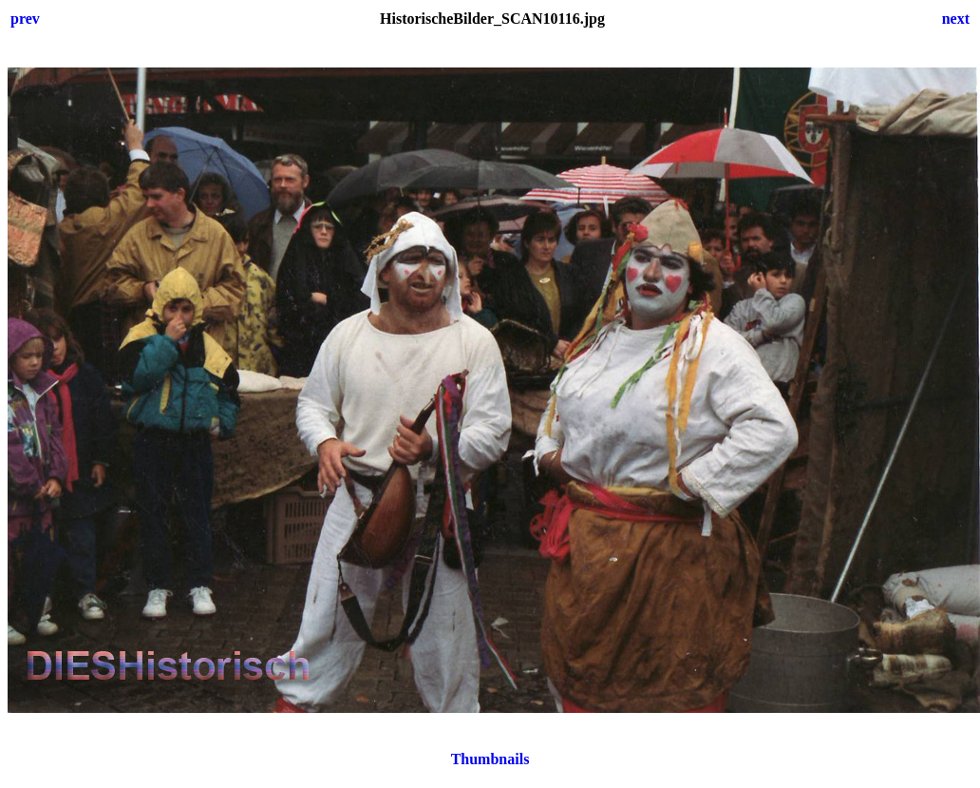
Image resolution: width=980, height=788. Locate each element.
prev (25, 18)
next (956, 18)
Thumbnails (490, 759)
